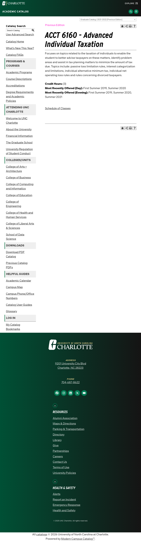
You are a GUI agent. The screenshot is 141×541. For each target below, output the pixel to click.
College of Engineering (13, 204)
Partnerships (61, 451)
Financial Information (19, 136)
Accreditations (15, 85)
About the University (19, 129)
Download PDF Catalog (15, 254)
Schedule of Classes (58, 108)
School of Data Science (15, 237)
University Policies (64, 472)
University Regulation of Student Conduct (19, 151)
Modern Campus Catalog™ (78, 538)
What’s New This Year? (20, 48)
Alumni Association (65, 418)
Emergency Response (66, 505)
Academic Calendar (18, 280)
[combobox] (108, 19)
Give (56, 445)
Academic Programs (19, 72)
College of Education (19, 195)
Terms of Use (61, 467)
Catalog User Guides (19, 304)
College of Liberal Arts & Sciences (20, 226)
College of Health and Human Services (19, 215)
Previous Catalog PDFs (17, 265)
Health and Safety (64, 510)
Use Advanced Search (20, 34)
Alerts (56, 494)
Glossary (11, 311)
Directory (58, 434)
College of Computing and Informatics (20, 186)
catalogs (41, 534)
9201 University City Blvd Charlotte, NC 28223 (70, 366)
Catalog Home (15, 41)
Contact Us (60, 461)
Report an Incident (64, 499)
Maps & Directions (64, 423)
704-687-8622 (70, 382)
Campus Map (14, 287)
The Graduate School (19, 142)
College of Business (18, 177)
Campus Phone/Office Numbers (20, 296)
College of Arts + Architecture (16, 169)
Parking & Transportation (68, 429)
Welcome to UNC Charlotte (16, 120)
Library (57, 440)
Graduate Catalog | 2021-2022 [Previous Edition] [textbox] (101, 19)
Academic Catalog (15, 11)
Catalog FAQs (14, 54)
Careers (58, 456)
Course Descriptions (19, 79)
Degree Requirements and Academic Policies (20, 96)
